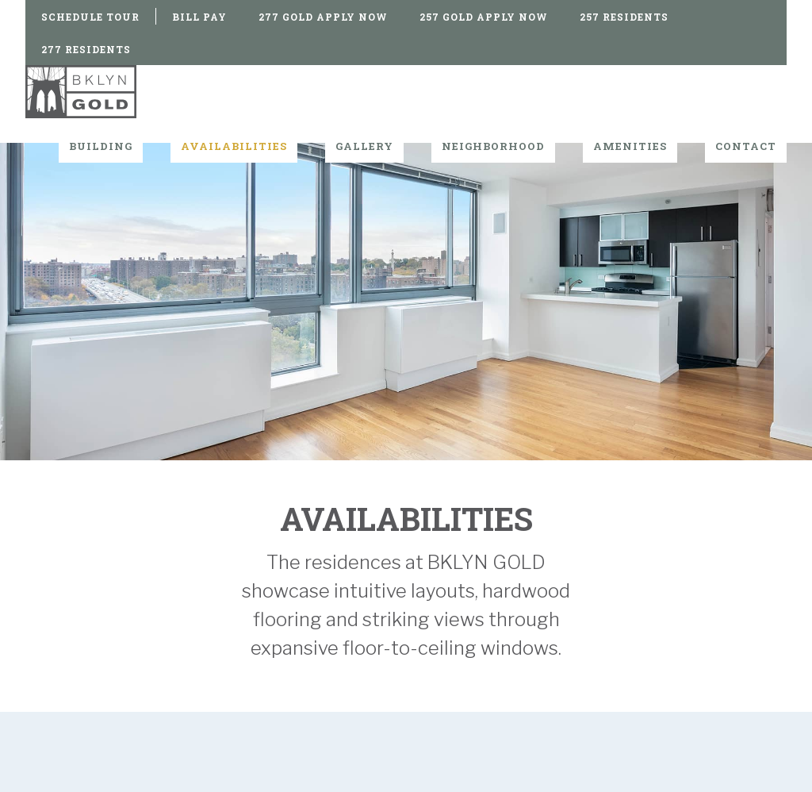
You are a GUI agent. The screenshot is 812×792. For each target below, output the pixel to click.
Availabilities (234, 146)
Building (100, 146)
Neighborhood (493, 146)
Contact (745, 146)
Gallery (364, 146)
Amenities (630, 146)
